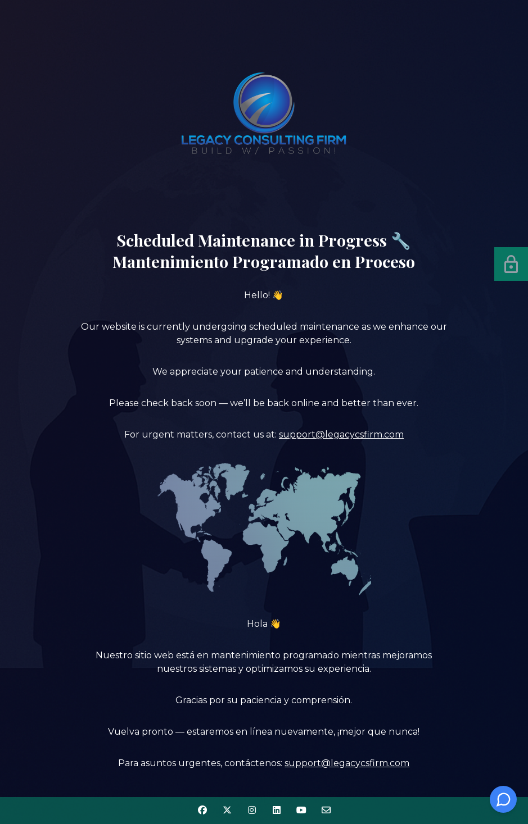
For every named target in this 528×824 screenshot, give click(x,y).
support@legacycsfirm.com (341, 434)
